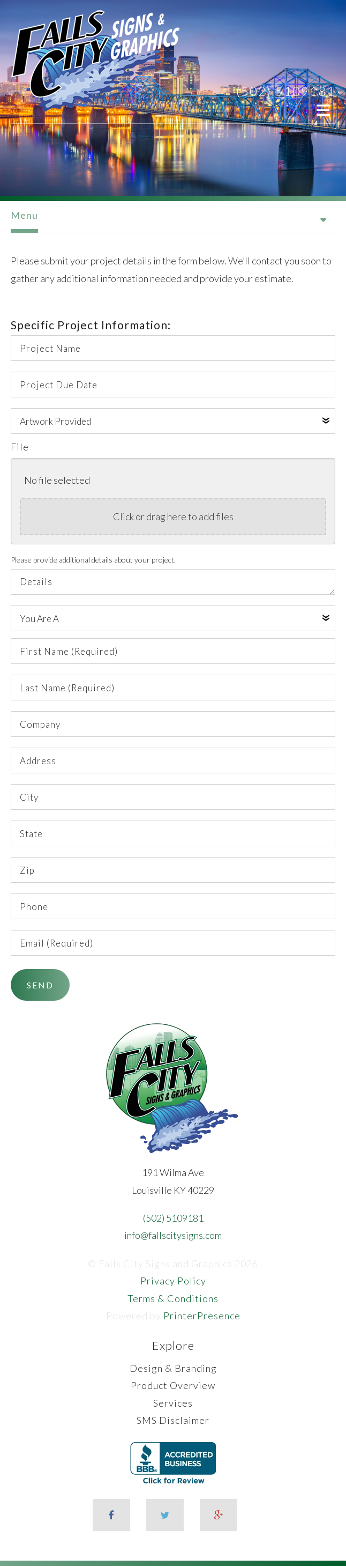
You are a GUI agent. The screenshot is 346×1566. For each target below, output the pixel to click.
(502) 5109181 (285, 91)
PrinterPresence (201, 1315)
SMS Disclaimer (173, 1420)
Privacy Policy (173, 1281)
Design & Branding (173, 1368)
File (20, 447)
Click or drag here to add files (173, 516)
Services (173, 1403)
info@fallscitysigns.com (173, 1235)
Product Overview (173, 1385)
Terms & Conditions (173, 1298)
